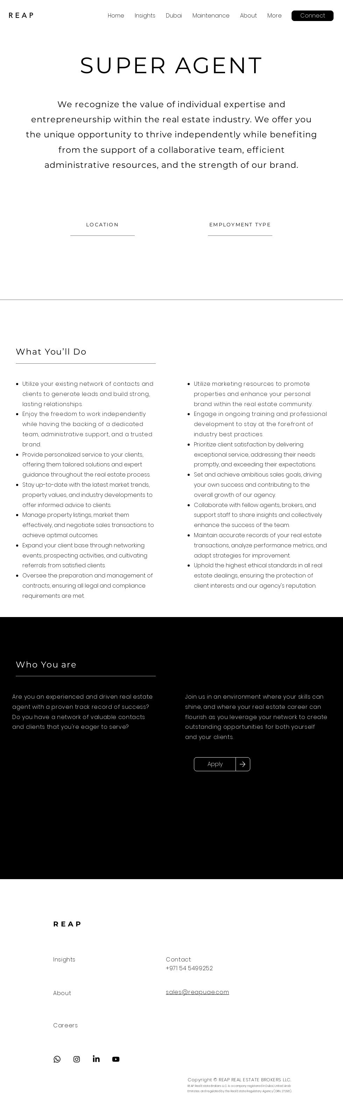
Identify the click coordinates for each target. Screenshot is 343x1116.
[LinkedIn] (96, 1059)
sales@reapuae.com (197, 992)
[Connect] (313, 16)
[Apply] (215, 764)
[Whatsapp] (57, 1059)
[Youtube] (116, 1059)
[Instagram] (76, 1059)
